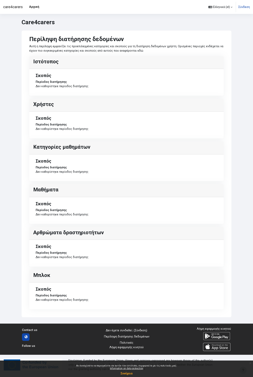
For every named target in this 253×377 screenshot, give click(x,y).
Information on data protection (126, 368)
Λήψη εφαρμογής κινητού (126, 349)
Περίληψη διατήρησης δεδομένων (126, 338)
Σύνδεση (244, 7)
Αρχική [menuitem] (34, 7)
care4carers (13, 7)
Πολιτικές (126, 344)
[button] (220, 7)
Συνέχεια (127, 373)
